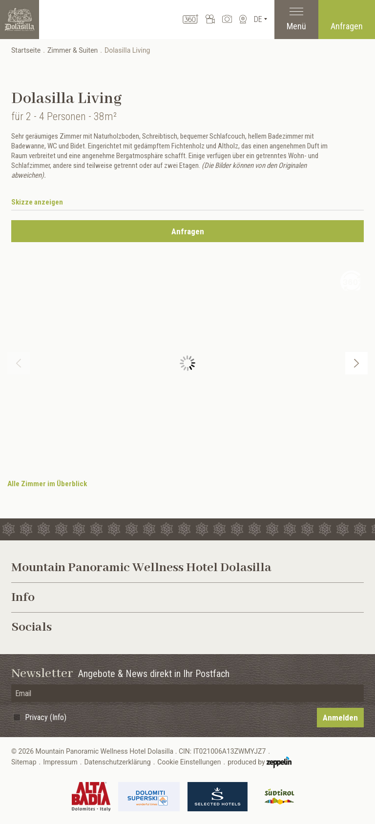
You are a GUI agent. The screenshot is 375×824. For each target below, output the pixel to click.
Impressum (60, 762)
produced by (260, 762)
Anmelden (340, 717)
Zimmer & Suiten (72, 50)
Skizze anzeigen (37, 202)
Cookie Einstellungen (189, 762)
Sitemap (23, 762)
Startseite (26, 50)
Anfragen (347, 26)
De (258, 19)
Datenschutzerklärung (117, 762)
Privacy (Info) (45, 717)
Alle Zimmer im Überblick (47, 483)
